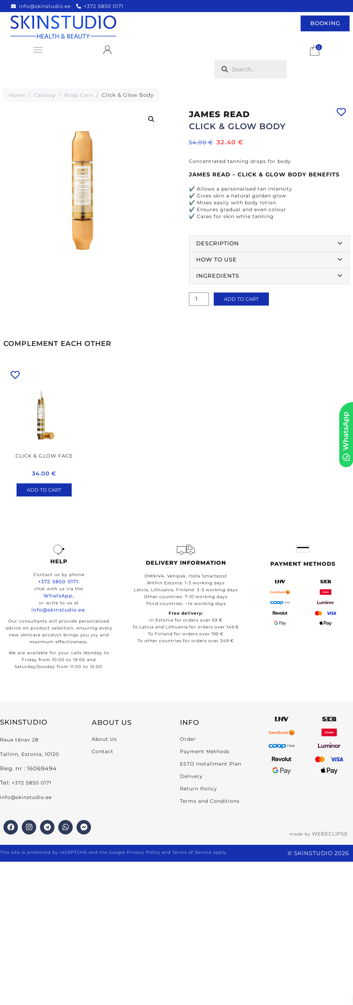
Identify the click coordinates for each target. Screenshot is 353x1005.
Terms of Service (192, 852)
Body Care (78, 95)
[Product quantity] (199, 299)
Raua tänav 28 (19, 740)
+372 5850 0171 (31, 783)
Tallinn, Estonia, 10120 (29, 754)
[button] (151, 119)
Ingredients (217, 276)
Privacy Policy (143, 852)
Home (17, 95)
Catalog (45, 95)
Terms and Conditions (210, 801)
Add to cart (241, 299)
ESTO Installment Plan (210, 764)
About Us (104, 739)
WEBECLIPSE (330, 834)
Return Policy (198, 789)
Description (217, 243)
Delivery (191, 776)
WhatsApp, (58, 596)
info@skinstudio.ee (58, 610)
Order (188, 739)
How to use (216, 259)
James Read (219, 114)
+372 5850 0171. (59, 581)
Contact (102, 751)
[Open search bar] (216, 50)
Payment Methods (205, 751)
